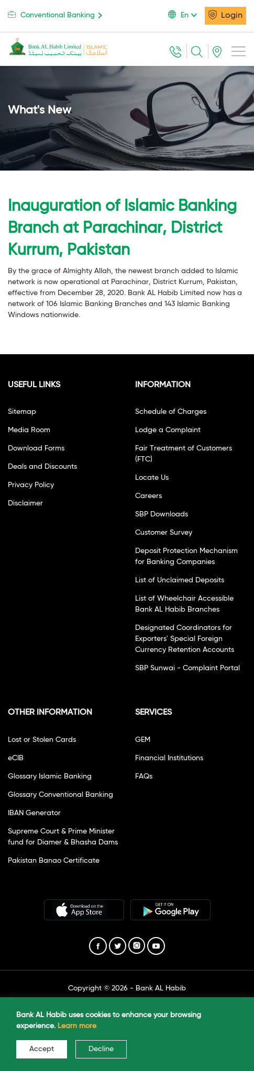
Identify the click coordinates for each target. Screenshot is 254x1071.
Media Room (29, 430)
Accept (41, 1049)
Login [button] (225, 14)
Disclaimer (25, 503)
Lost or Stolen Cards (42, 739)
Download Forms (36, 448)
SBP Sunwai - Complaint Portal (187, 668)
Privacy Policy (31, 485)
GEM (142, 739)
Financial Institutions (169, 758)
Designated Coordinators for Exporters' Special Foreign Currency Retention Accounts (184, 638)
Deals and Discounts (42, 466)
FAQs (143, 776)
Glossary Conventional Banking (60, 794)
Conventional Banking (57, 15)
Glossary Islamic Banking (50, 776)
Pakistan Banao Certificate (54, 860)
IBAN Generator (34, 813)
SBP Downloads (161, 514)
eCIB (16, 758)
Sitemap (22, 411)
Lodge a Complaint (168, 430)
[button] (186, 15)
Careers (148, 496)
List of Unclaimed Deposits (179, 580)
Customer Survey (163, 532)
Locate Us (152, 477)
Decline (101, 1049)
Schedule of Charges (170, 411)
